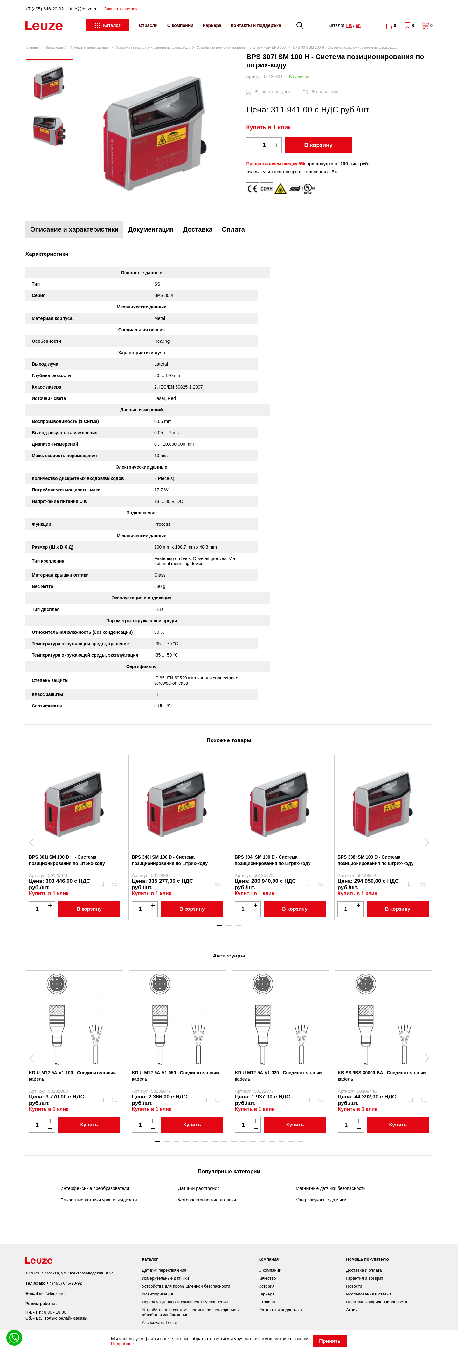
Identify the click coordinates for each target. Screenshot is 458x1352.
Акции (351, 1310)
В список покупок (272, 91)
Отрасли (148, 25)
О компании (180, 25)
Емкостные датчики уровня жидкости (98, 1199)
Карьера (212, 25)
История (266, 1286)
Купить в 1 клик (268, 127)
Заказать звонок (120, 8)
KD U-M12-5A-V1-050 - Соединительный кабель (175, 1076)
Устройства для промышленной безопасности (186, 1286)
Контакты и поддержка (256, 25)
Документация (151, 229)
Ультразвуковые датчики (321, 1199)
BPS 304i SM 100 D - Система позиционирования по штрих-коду (273, 860)
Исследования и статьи (368, 1294)
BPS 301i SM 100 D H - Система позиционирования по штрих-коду (67, 860)
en (358, 25)
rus (349, 25)
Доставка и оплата (364, 1270)
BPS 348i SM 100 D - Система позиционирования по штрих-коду (170, 860)
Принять (330, 1341)
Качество (267, 1278)
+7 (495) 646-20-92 (44, 8)
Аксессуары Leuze (159, 1322)
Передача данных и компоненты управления (185, 1302)
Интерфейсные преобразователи (94, 1188)
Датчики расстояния (199, 1188)
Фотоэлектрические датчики (207, 1199)
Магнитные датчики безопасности (331, 1188)
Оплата (233, 229)
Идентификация (157, 1294)
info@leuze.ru (84, 8)
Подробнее (122, 1343)
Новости (354, 1286)
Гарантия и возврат (364, 1278)
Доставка (197, 229)
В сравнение (325, 91)
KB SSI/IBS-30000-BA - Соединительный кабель (382, 1076)
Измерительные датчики (165, 1278)
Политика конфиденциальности (376, 1302)
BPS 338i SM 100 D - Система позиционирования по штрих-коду (375, 860)
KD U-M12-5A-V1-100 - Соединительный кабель (72, 1076)
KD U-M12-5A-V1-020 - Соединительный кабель (278, 1076)
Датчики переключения (164, 1270)
